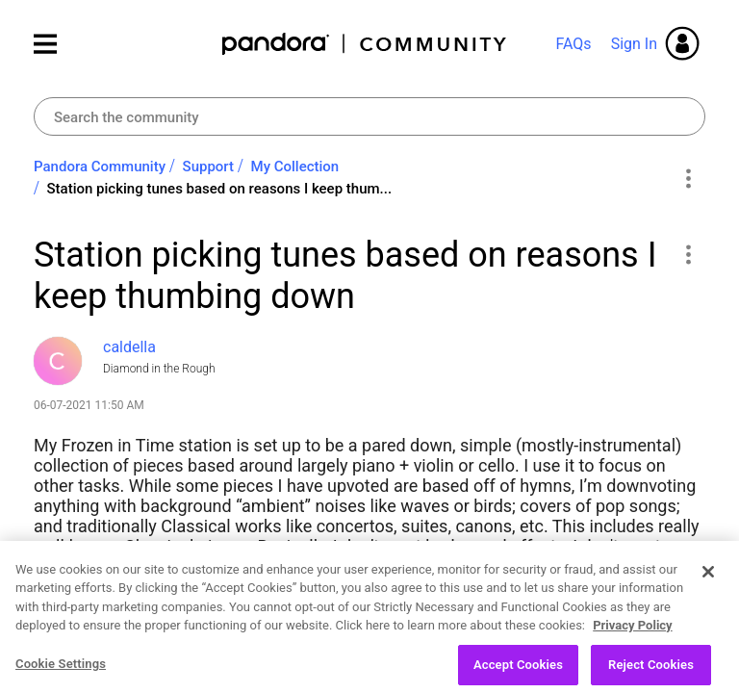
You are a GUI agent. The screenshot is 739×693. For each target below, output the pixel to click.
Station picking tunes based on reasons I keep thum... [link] (220, 188)
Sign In (634, 44)
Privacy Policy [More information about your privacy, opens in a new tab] (632, 645)
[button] (687, 254)
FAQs (573, 44)
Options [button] (687, 178)
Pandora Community (365, 44)
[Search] (369, 116)
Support (208, 166)
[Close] (708, 591)
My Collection (295, 166)
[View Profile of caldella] (129, 347)
